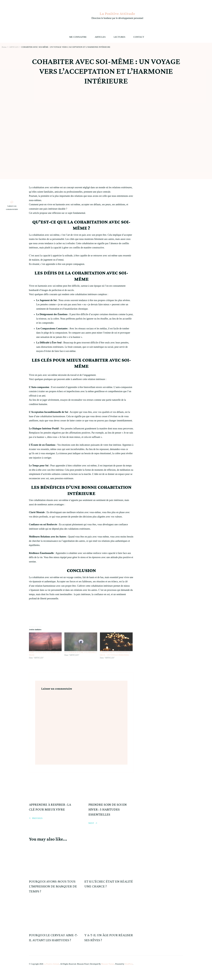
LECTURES (119, 37)
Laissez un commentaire (12, 207)
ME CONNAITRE (78, 37)
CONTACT (138, 37)
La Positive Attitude (117, 13)
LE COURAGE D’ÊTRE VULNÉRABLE (80, 652)
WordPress (129, 964)
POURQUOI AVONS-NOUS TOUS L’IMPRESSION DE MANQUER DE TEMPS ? (53, 886)
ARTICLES (100, 37)
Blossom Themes (107, 964)
